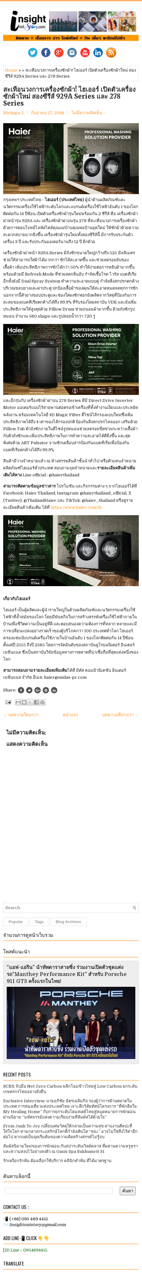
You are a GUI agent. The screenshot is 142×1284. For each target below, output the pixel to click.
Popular (16, 922)
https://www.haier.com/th (76, 507)
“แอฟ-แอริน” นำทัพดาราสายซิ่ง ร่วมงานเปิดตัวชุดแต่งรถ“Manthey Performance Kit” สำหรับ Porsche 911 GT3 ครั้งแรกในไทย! (67, 974)
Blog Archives (68, 922)
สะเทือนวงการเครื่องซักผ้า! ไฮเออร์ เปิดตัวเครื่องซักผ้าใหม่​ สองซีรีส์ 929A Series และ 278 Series (69, 96)
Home (11, 70)
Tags (39, 922)
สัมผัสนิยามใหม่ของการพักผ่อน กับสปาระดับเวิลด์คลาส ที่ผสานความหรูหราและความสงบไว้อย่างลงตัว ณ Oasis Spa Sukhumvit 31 (70, 1149)
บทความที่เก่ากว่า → (120, 714)
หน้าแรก (70, 714)
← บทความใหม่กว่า (21, 714)
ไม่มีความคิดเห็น (87, 112)
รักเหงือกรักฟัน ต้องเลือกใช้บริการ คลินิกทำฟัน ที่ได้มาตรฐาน (57, 1160)
